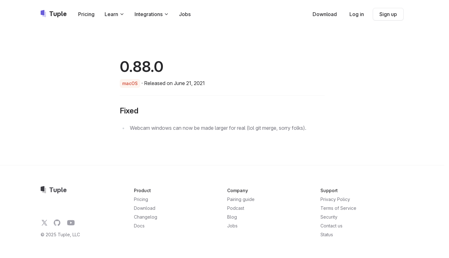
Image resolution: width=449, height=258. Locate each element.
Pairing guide (241, 199)
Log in (356, 14)
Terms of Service (338, 208)
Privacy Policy (335, 199)
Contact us (331, 225)
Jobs (185, 14)
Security (328, 217)
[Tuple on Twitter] (44, 223)
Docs (139, 225)
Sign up (388, 14)
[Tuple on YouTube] (71, 223)
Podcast (235, 208)
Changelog (145, 217)
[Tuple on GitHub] (57, 223)
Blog (232, 217)
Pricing (86, 14)
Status (326, 234)
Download (325, 14)
